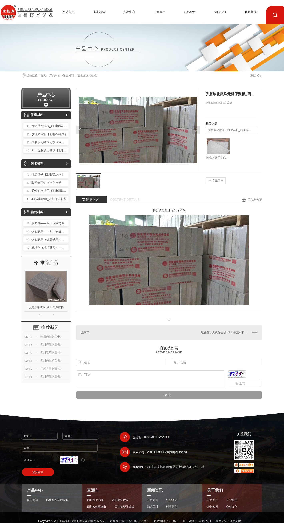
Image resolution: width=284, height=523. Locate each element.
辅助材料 (33, 212)
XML (175, 521)
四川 (208, 521)
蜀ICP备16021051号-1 (135, 521)
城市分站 (188, 521)
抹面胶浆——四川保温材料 (49, 231)
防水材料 (33, 163)
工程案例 (160, 12)
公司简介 (212, 500)
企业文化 (231, 506)
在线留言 (215, 180)
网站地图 (159, 521)
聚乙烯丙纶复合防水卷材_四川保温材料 (49, 182)
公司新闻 (152, 500)
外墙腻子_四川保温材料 (47, 174)
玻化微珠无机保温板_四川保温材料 (218, 157)
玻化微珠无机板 (87, 75)
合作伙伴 (190, 12)
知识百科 (152, 506)
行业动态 (171, 500)
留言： (60, 448)
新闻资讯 (220, 12)
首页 (43, 75)
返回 (255, 75)
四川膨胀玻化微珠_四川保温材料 (49, 150)
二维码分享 (255, 199)
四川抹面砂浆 (95, 500)
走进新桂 (99, 12)
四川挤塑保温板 (124, 506)
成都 (201, 521)
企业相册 (231, 500)
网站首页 (69, 12)
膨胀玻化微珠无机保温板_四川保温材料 (49, 142)
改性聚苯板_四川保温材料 (48, 134)
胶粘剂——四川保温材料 (47, 223)
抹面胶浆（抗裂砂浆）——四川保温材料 (49, 239)
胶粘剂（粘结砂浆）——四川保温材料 (49, 247)
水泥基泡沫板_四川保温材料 (49, 126)
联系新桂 (251, 12)
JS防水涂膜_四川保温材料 (49, 199)
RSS (168, 521)
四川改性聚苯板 (97, 506)
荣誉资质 (212, 506)
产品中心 (129, 12)
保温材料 (68, 75)
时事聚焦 (171, 506)
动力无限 (235, 521)
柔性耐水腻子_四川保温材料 (49, 190)
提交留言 (38, 472)
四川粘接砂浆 (120, 500)
